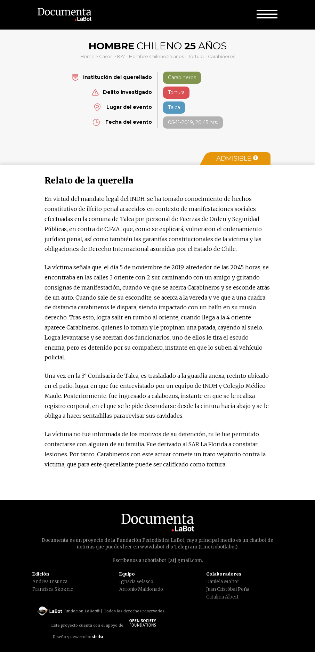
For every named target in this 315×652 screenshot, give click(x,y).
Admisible (237, 158)
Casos (105, 56)
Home (87, 56)
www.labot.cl (154, 547)
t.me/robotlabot (218, 547)
